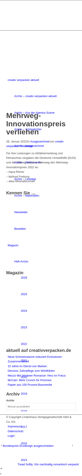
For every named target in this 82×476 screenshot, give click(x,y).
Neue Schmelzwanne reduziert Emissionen (35, 356)
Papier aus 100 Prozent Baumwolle (30, 384)
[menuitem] (48, 443)
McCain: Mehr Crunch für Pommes (29, 380)
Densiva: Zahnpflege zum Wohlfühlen (31, 370)
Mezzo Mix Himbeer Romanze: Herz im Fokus (37, 375)
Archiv (10, 400)
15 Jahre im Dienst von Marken (27, 366)
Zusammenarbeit (18, 361)
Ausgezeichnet (39, 141)
